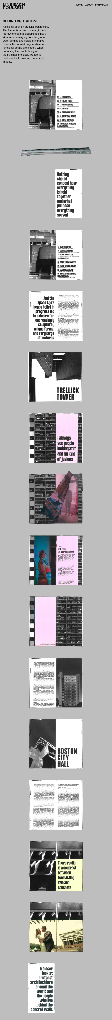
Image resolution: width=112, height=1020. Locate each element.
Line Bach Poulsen (14, 6)
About (89, 5)
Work (79, 5)
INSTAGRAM (101, 5)
